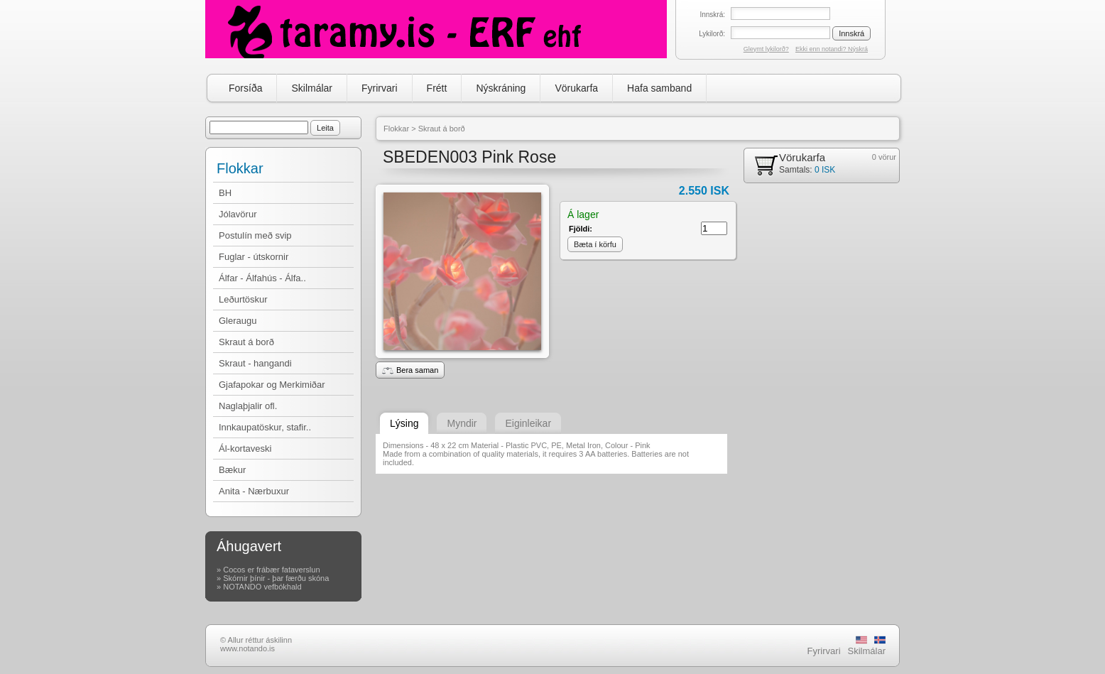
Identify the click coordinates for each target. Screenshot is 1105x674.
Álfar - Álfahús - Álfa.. (262, 278)
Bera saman (410, 370)
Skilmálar (311, 88)
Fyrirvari (379, 88)
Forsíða (245, 88)
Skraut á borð (246, 342)
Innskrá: (712, 14)
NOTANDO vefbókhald (262, 586)
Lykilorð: (712, 34)
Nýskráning (501, 88)
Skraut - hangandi (255, 363)
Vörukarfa (576, 88)
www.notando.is (247, 648)
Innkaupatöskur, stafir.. (265, 427)
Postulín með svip (255, 235)
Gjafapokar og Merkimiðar (272, 384)
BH (225, 192)
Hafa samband (659, 88)
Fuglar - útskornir (253, 256)
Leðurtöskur (243, 299)
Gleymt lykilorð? (766, 49)
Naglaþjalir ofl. (248, 406)
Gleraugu (237, 320)
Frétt (437, 88)
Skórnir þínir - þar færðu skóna (276, 578)
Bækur (232, 469)
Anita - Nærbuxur (254, 491)
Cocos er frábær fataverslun (271, 569)
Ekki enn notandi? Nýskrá (831, 49)
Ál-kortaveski (245, 448)
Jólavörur (237, 214)
